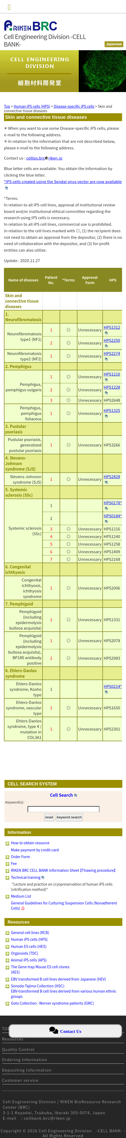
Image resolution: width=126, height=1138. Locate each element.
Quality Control (18, 1049)
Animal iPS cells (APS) (29, 960)
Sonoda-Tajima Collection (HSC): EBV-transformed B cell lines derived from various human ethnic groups (63, 991)
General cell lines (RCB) (30, 932)
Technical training (27, 877)
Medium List (21, 896)
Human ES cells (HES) (28, 946)
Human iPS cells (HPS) (29, 939)
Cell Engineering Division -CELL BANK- (81, 1130)
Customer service (20, 1080)
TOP (6, 1028)
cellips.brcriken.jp (44, 158)
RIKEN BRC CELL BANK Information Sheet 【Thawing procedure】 (63, 870)
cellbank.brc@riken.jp (47, 1118)
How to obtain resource (30, 842)
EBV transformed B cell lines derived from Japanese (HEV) (58, 979)
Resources (13, 1038)
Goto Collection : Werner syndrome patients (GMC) (52, 1003)
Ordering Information (24, 1059)
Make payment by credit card (35, 849)
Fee (14, 863)
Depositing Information (26, 1070)
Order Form (20, 856)
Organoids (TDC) (24, 953)
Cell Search (63, 795)
